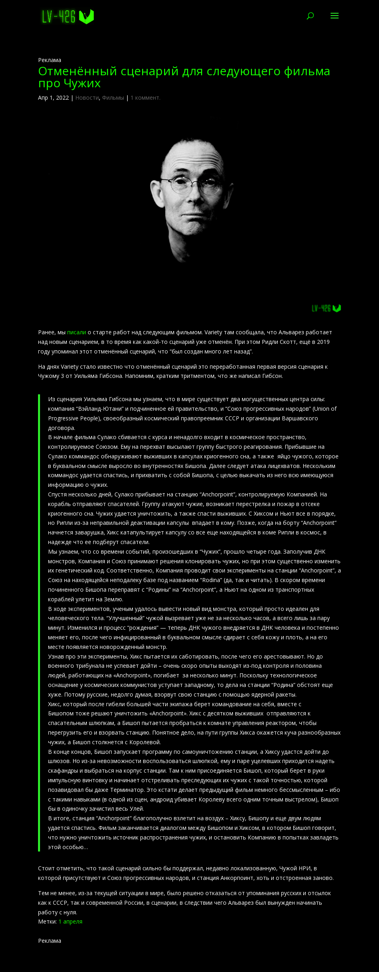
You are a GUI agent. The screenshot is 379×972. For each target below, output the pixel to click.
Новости (87, 97)
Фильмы (113, 97)
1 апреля (70, 921)
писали (76, 332)
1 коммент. (145, 97)
